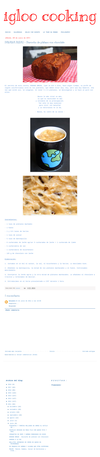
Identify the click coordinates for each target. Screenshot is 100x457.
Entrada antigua (89, 351)
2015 (10, 393)
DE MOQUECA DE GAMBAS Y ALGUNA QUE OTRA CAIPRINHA (28, 446)
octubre (13, 412)
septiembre (14, 415)
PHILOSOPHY (65, 32)
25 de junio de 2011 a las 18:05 (28, 301)
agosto (12, 418)
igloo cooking (49, 15)
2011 (10, 404)
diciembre (14, 406)
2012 (10, 401)
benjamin (12, 301)
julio (12, 420)
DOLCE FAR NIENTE (32, 32)
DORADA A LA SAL (15, 439)
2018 (10, 384)
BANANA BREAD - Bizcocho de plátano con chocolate (28, 437)
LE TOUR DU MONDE (50, 32)
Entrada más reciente (13, 351)
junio (12, 423)
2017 (10, 387)
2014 (10, 396)
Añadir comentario (12, 310)
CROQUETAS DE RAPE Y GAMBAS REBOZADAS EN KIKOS (27, 434)
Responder (12, 306)
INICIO (8, 32)
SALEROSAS (18, 32)
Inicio (52, 351)
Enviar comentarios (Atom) (27, 355)
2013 (10, 398)
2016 (10, 390)
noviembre (14, 409)
